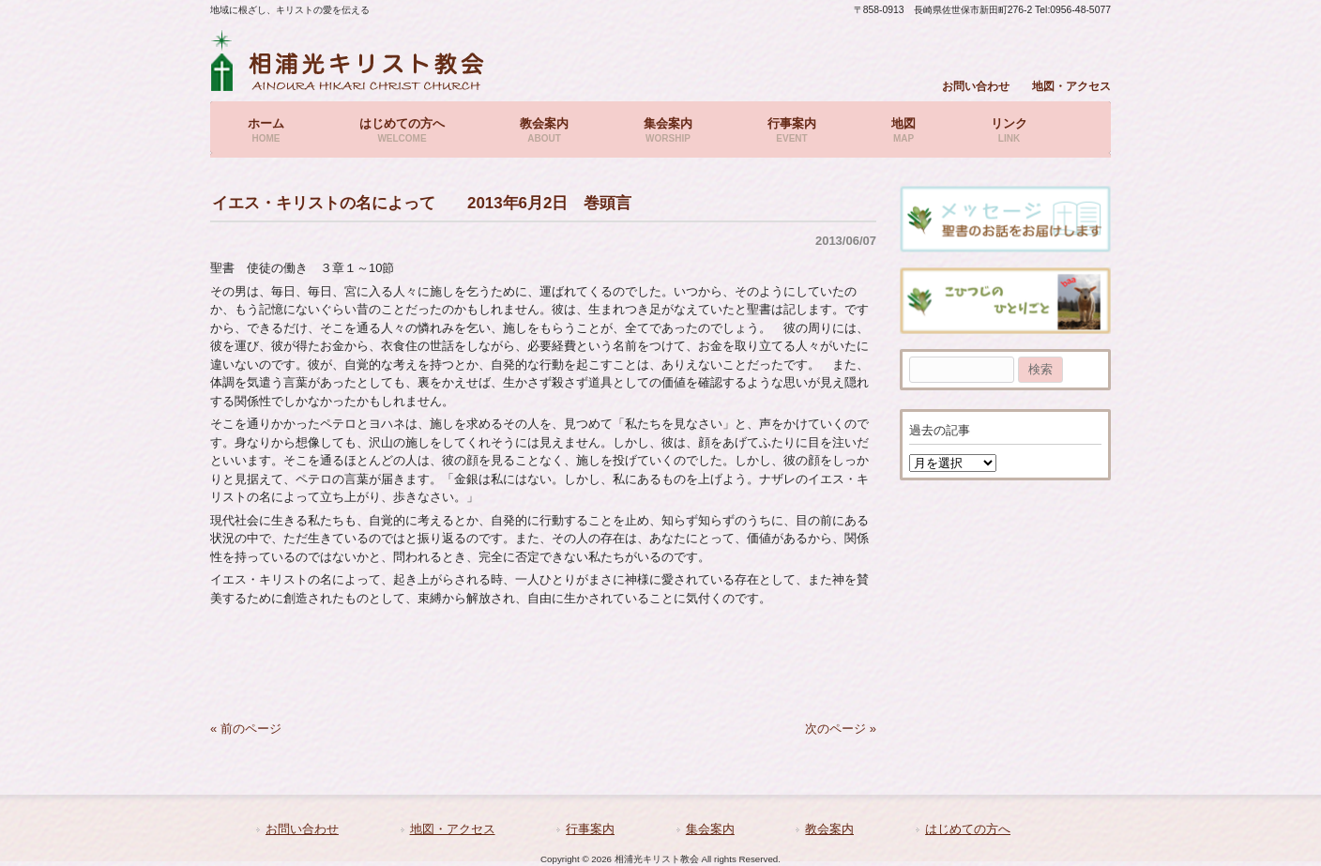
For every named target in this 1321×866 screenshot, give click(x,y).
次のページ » (840, 729)
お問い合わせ (976, 86)
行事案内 (590, 829)
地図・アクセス (1071, 86)
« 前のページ (245, 729)
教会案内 (829, 829)
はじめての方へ (967, 829)
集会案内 (710, 829)
